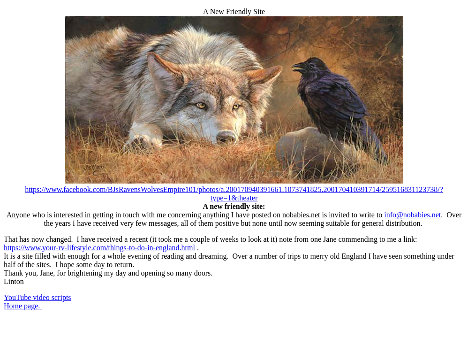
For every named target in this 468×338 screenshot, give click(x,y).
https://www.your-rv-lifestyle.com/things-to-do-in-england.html (99, 248)
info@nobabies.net (412, 215)
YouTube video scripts (37, 297)
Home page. (23, 306)
